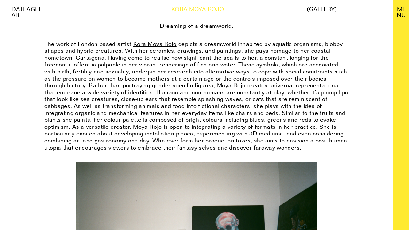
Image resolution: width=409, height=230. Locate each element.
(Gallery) (322, 9)
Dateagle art (27, 12)
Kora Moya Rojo (155, 44)
